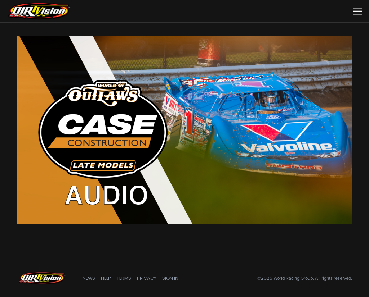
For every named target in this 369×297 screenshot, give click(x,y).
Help (106, 278)
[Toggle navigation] (357, 11)
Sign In (170, 278)
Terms (124, 278)
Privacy (146, 278)
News (89, 278)
